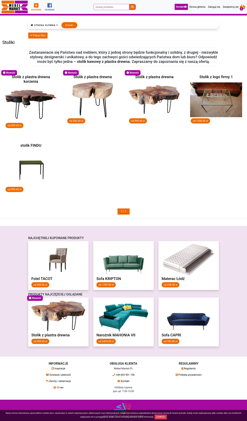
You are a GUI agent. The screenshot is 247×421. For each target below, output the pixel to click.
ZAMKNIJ (160, 417)
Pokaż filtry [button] (38, 35)
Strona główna (197, 6)
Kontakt (181, 7)
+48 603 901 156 (123, 374)
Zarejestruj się (230, 6)
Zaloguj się (214, 6)
